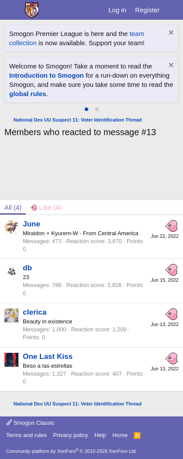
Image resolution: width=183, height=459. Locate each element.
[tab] (86, 109)
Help (100, 435)
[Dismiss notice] (170, 33)
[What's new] (172, 10)
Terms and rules (26, 435)
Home (120, 435)
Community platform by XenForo (71, 451)
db (27, 268)
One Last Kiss (47, 356)
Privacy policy (70, 435)
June (31, 224)
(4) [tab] (13, 207)
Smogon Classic (30, 423)
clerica (35, 312)
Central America (118, 233)
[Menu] (12, 10)
